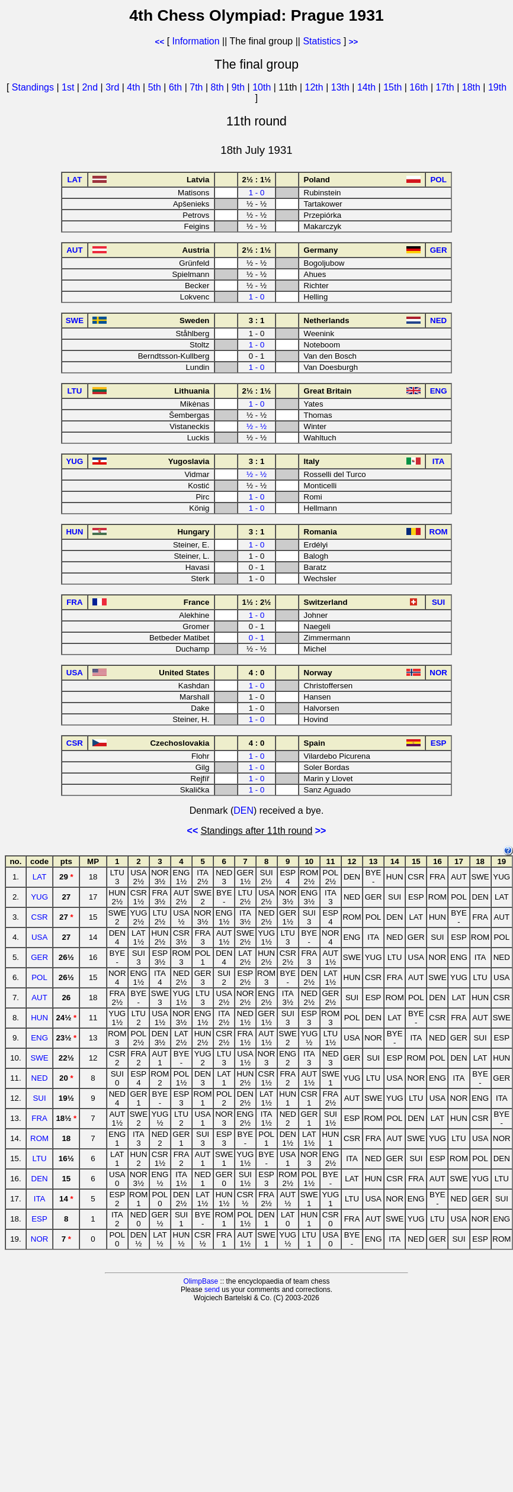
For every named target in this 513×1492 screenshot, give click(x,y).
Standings (33, 87)
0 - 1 (257, 637)
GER (39, 957)
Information (196, 41)
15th (394, 87)
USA (39, 937)
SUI (39, 1098)
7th (198, 87)
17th (446, 87)
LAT (39, 876)
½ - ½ (256, 426)
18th (472, 87)
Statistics (322, 41)
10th (263, 87)
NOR (40, 1239)
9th (240, 87)
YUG (39, 896)
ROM (39, 1138)
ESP (39, 1218)
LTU (39, 1158)
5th (156, 87)
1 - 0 (257, 192)
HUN (39, 1017)
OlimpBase (201, 1281)
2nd (91, 87)
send (212, 1289)
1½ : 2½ (256, 602)
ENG (39, 1037)
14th (368, 87)
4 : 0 (257, 672)
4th (135, 87)
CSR (39, 917)
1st (69, 87)
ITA (40, 1198)
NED (39, 1078)
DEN (243, 810)
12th (315, 87)
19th (497, 87)
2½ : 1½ (256, 179)
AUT (39, 997)
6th (177, 87)
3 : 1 (257, 320)
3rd (113, 87)
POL (39, 977)
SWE (39, 1057)
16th (420, 87)
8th (219, 87)
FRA (39, 1118)
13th (341, 87)
